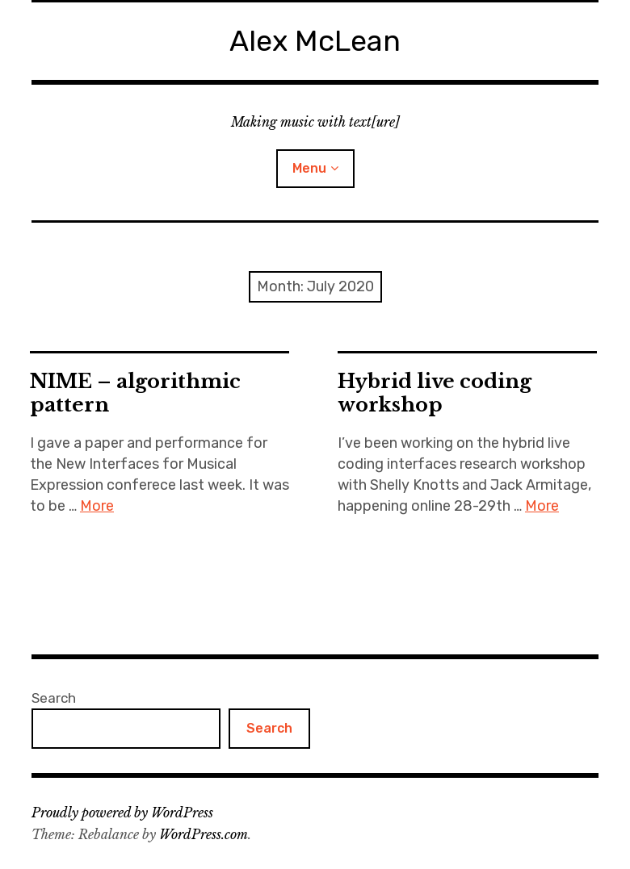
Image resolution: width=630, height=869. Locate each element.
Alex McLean (315, 40)
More (97, 506)
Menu (309, 168)
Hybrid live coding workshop (434, 393)
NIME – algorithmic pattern (135, 393)
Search (54, 698)
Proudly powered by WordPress (122, 812)
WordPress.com (203, 834)
